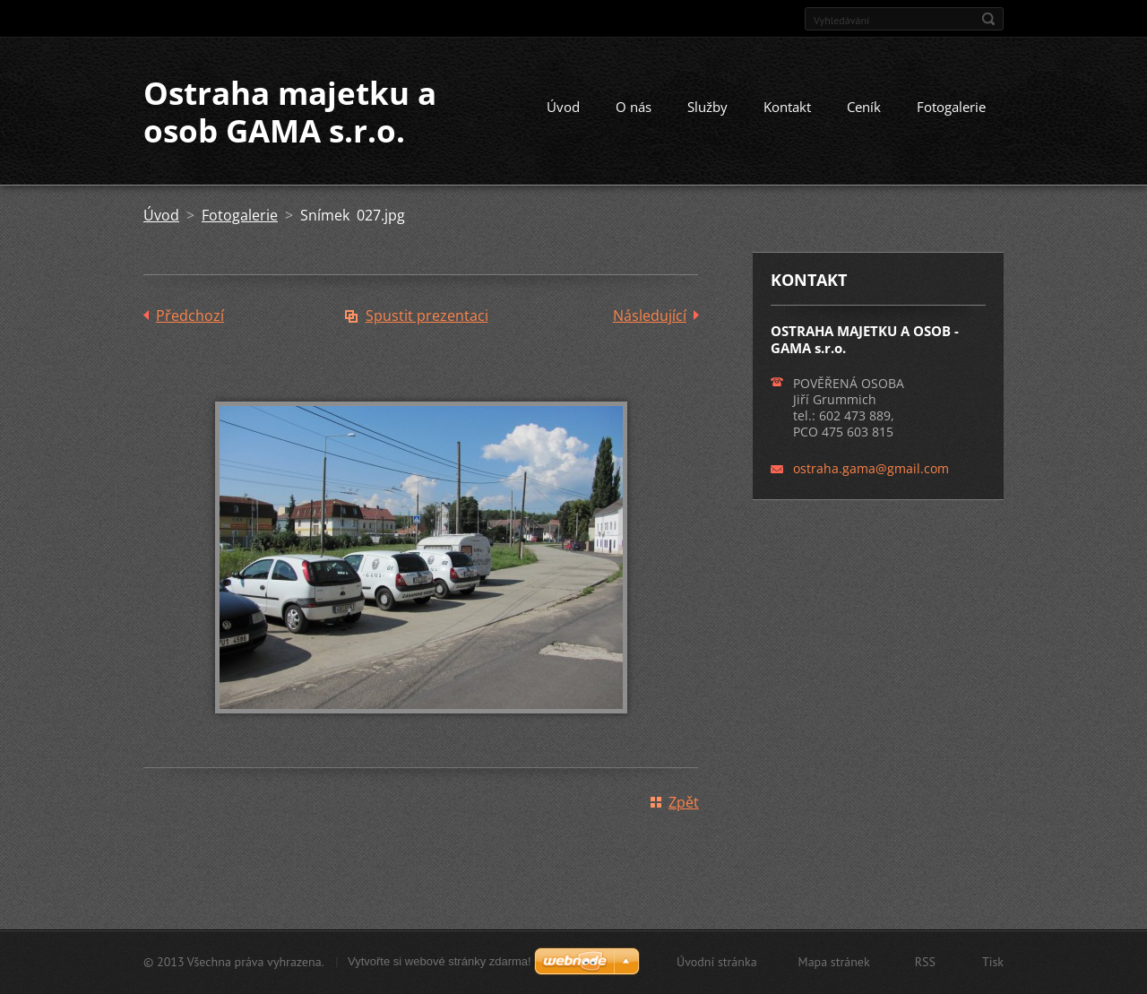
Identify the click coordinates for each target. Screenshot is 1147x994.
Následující (649, 315)
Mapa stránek (834, 962)
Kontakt (787, 107)
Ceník (864, 107)
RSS (925, 962)
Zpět (683, 802)
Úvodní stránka (717, 962)
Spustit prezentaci (427, 315)
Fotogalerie (951, 107)
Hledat (988, 19)
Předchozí (190, 315)
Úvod (563, 107)
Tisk (993, 962)
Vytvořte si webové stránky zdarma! (439, 961)
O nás (633, 107)
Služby (707, 107)
